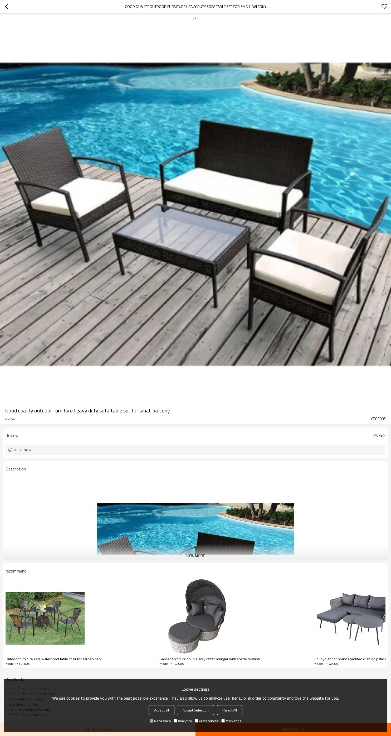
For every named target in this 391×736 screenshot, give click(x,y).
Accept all (161, 710)
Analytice (183, 721)
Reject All (229, 710)
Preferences (207, 721)
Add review (22, 449)
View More (195, 556)
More (378, 435)
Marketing (231, 721)
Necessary (160, 721)
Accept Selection (196, 710)
